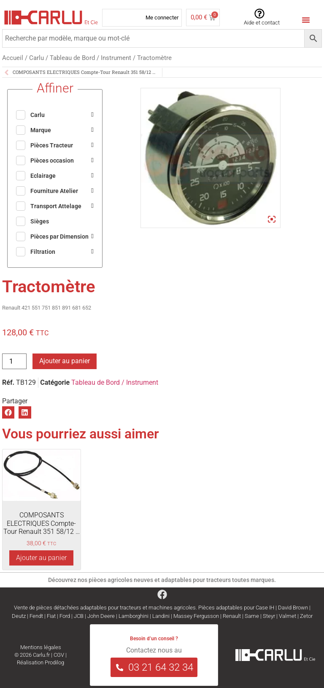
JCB (79, 616)
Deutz (19, 616)
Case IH (265, 607)
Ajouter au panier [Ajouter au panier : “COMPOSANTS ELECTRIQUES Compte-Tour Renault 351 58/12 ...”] (41, 558)
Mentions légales (40, 647)
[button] (8, 412)
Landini (161, 616)
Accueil (12, 58)
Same (252, 616)
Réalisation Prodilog (40, 662)
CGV (59, 655)
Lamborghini (133, 616)
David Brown (293, 607)
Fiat (51, 616)
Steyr (269, 616)
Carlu (36, 58)
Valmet (287, 616)
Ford (64, 616)
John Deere (101, 616)
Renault (232, 616)
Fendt (36, 616)
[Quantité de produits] (14, 361)
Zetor (306, 616)
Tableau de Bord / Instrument (90, 58)
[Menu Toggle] (306, 20)
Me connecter (162, 17)
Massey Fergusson (196, 616)
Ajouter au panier (64, 361)
